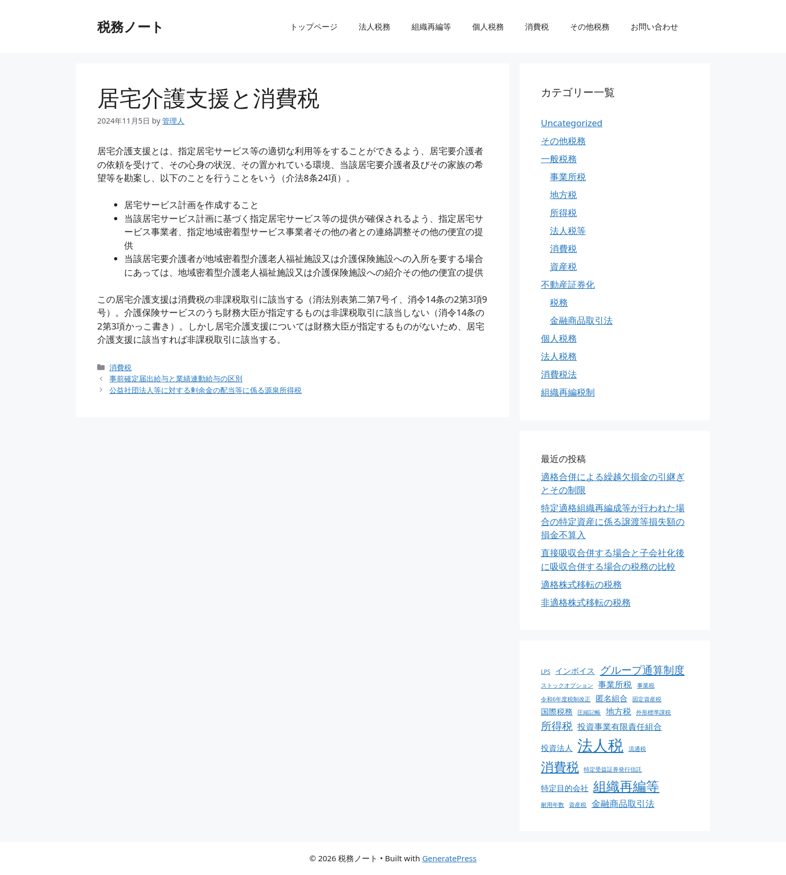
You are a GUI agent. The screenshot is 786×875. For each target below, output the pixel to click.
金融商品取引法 (581, 320)
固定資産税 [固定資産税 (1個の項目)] (646, 699)
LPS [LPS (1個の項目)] (545, 671)
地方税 (563, 195)
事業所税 (568, 177)
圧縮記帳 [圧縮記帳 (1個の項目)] (589, 712)
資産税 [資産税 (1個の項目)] (577, 804)
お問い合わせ (654, 26)
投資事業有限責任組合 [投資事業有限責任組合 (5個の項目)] (619, 726)
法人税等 (568, 230)
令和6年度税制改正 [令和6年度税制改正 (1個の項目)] (566, 699)
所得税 (563, 212)
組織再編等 (431, 26)
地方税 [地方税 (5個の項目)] (618, 711)
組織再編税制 (568, 392)
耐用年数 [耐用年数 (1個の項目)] (552, 804)
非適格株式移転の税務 (586, 602)
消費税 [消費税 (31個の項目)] (560, 766)
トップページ (314, 26)
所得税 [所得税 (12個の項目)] (557, 726)
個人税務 (488, 26)
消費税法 (559, 374)
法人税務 (374, 26)
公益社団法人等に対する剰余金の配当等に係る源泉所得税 (205, 390)
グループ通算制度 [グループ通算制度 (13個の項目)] (642, 669)
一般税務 (559, 159)
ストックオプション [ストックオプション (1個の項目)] (567, 685)
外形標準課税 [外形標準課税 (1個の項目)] (653, 712)
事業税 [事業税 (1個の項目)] (645, 685)
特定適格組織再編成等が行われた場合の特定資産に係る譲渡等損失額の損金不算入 (613, 521)
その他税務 (590, 26)
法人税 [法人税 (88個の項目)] (600, 745)
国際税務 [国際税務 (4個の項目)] (557, 711)
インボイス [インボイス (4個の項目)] (575, 670)
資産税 (563, 266)
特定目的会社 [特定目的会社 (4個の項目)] (564, 788)
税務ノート (130, 26)
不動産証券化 (568, 284)
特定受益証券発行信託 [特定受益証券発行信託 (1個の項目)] (613, 769)
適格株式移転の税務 (581, 584)
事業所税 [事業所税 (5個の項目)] (615, 684)
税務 (559, 302)
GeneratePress (449, 858)
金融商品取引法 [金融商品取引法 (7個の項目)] (623, 803)
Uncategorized (572, 123)
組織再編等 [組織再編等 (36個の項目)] (626, 786)
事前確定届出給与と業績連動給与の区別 (175, 378)
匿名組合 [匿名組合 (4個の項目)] (612, 698)
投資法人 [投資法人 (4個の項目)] (557, 747)
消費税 (537, 26)
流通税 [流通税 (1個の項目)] (637, 748)
